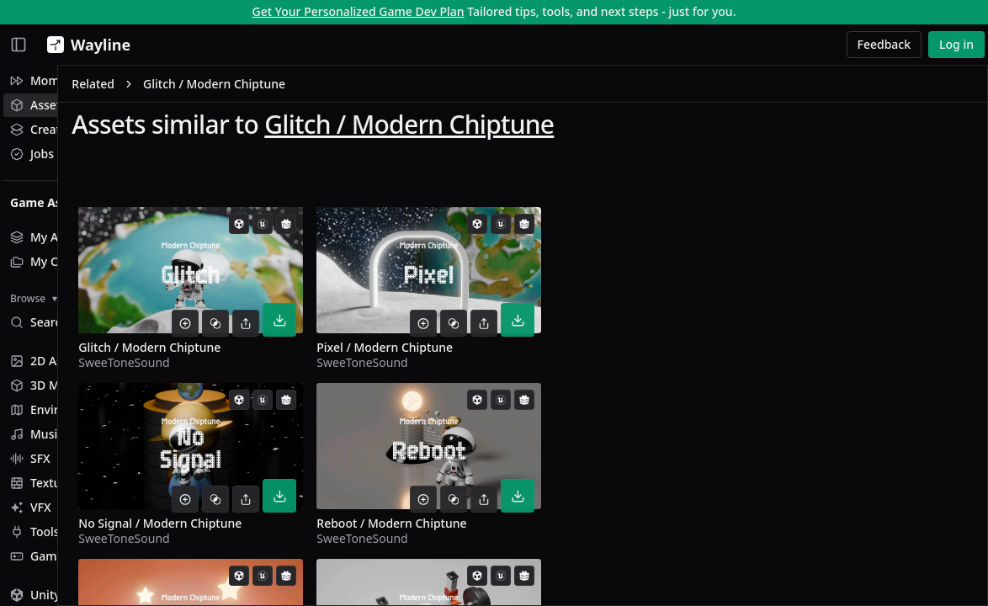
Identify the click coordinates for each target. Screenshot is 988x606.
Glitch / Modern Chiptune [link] (349, 87)
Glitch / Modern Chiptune (543, 127)
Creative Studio (63, 129)
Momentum (53, 80)
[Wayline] (85, 44)
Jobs (32, 154)
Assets (38, 105)
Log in (956, 44)
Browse (33, 298)
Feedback (884, 44)
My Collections (61, 261)
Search (39, 322)
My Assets (48, 237)
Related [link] (227, 87)
